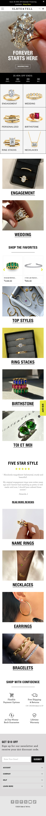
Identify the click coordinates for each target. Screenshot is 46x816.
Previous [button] (4, 270)
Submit (38, 759)
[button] (43, 408)
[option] (12, 270)
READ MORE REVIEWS (23, 502)
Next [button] (42, 270)
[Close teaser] (39, 416)
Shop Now (27, 4)
